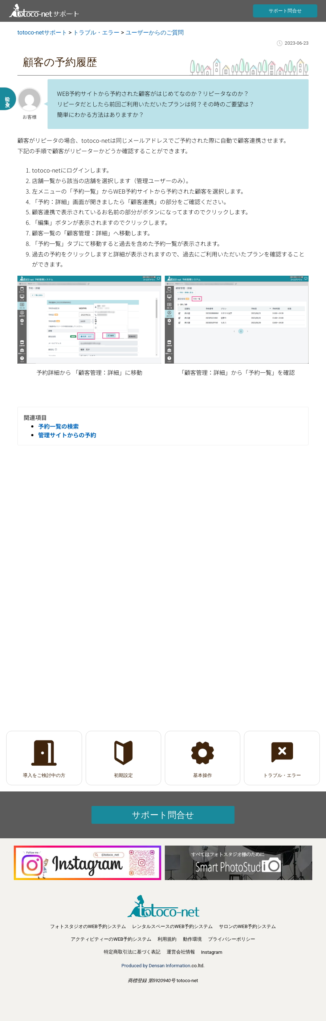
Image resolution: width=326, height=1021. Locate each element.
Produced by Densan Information (156, 965)
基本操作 (202, 775)
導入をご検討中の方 (44, 775)
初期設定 (123, 775)
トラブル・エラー (282, 775)
